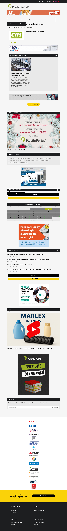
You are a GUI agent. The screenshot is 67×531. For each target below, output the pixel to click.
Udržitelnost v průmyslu (14, 158)
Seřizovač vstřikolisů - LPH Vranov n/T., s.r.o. (19, 264)
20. (18, 215)
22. (33, 215)
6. (18, 211)
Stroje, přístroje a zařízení (37, 158)
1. (33, 209)
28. (26, 218)
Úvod (8, 19)
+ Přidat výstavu (33, 104)
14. (26, 213)
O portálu (13, 510)
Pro (15, 220)
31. (48, 218)
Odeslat (55, 407)
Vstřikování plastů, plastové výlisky (17, 160)
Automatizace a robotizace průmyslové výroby (37, 160)
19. (11, 215)
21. (26, 215)
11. (56, 211)
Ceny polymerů (15, 24)
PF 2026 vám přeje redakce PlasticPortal (17, 149)
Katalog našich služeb (39, 510)
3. (48, 209)
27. (18, 218)
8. (33, 211)
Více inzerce (33, 194)
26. (11, 218)
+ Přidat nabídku (33, 278)
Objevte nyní (43, 495)
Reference (13, 512)
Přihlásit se (48, 1)
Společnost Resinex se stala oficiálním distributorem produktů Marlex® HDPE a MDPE (30, 348)
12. (11, 213)
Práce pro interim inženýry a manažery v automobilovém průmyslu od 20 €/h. (28, 259)
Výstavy (20, 24)
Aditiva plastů (48, 158)
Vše (16, 193)
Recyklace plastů (23, 162)
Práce (25, 24)
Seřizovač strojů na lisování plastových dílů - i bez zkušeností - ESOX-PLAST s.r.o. (29, 269)
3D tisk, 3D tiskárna (13, 162)
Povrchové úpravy (25, 158)
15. (33, 213)
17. (48, 213)
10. (48, 211)
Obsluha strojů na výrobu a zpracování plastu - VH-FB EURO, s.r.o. (25, 254)
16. (41, 213)
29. (33, 218)
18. (56, 213)
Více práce (33, 275)
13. (18, 213)
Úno (52, 220)
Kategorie (10, 24)
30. (41, 218)
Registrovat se (41, 1)
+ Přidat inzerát (33, 198)
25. (56, 215)
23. (41, 215)
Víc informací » (13, 42)
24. (48, 215)
